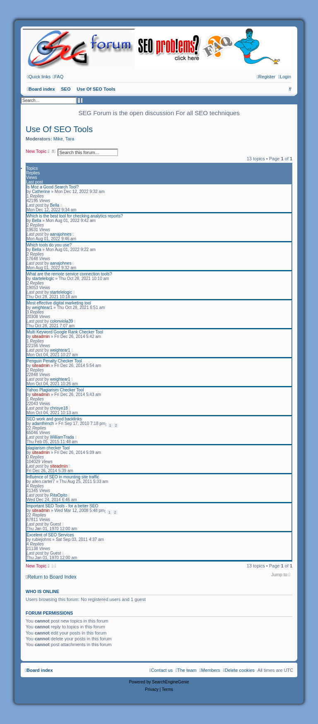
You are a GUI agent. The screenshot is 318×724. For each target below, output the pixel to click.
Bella (54, 205)
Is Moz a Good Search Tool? (52, 187)
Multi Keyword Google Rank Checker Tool (64, 332)
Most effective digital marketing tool (58, 303)
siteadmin (41, 336)
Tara (69, 138)
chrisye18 (59, 408)
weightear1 (42, 307)
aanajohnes (61, 234)
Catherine (41, 191)
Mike (58, 138)
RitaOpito (58, 495)
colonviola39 (61, 321)
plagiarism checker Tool (48, 448)
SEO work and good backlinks (54, 419)
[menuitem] (58, 76)
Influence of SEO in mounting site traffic (62, 477)
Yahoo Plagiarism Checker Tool (55, 390)
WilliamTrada (62, 437)
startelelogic (43, 278)
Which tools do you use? (49, 245)
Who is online (42, 591)
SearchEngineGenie (170, 682)
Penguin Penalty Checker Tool (54, 361)
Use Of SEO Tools (59, 129)
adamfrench (43, 423)
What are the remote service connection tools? (69, 274)
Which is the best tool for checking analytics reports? (74, 216)
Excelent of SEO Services (50, 535)
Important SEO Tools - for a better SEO (62, 506)
